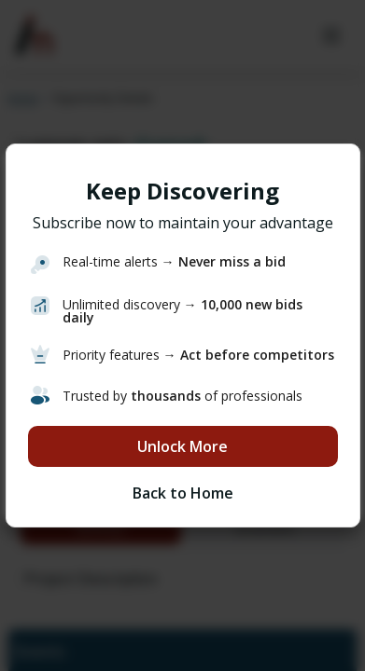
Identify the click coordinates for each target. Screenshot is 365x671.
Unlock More (182, 446)
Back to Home (183, 493)
